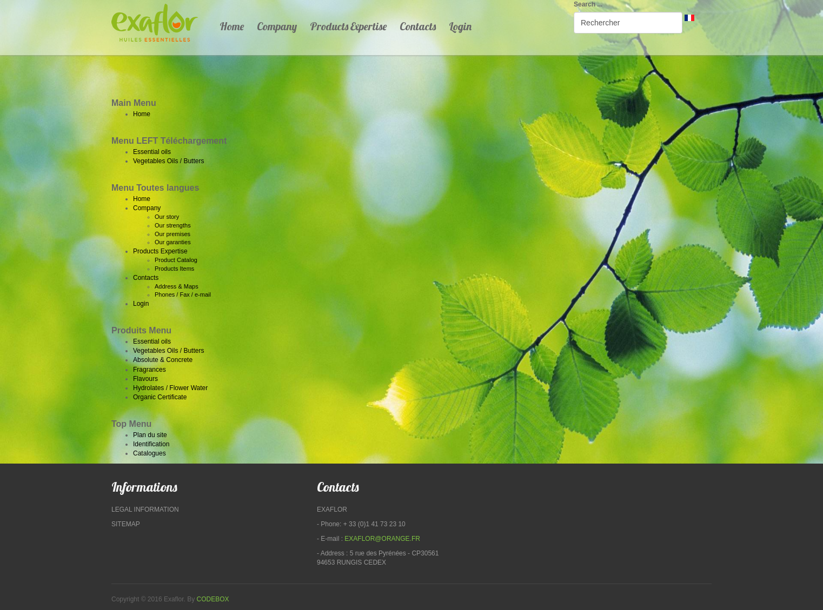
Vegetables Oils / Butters (168, 161)
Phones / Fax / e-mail (183, 294)
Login (460, 26)
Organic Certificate (160, 397)
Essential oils (152, 152)
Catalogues (149, 453)
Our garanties (173, 242)
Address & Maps (176, 286)
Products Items (174, 268)
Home (232, 26)
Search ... (588, 4)
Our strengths (173, 225)
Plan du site (150, 435)
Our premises (172, 234)
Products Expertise (348, 26)
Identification (151, 444)
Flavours (145, 379)
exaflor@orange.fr (382, 538)
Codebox (213, 599)
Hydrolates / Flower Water (170, 388)
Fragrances (149, 369)
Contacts (418, 26)
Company (277, 26)
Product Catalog (176, 260)
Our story (167, 216)
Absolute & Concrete (163, 360)
